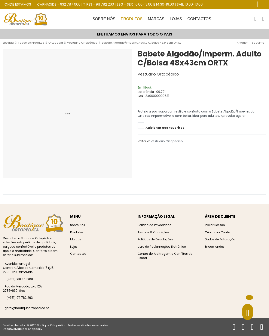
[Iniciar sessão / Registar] (263, 19)
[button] (255, 19)
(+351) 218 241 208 (19, 279)
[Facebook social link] (261, 5)
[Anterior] (242, 43)
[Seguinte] (258, 43)
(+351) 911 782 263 (19, 298)
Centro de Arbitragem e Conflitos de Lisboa (165, 256)
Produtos (76, 232)
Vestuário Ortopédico (167, 141)
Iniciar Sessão (215, 225)
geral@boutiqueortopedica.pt (27, 308)
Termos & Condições (153, 232)
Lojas (73, 246)
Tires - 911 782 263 (98, 4)
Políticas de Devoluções (155, 239)
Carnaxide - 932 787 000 (58, 4)
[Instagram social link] (265, 5)
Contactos (78, 254)
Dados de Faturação (220, 239)
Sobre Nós (77, 225)
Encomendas (214, 246)
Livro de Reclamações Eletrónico (162, 246)
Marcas (75, 239)
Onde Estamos (17, 4)
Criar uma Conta (217, 232)
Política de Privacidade (154, 225)
